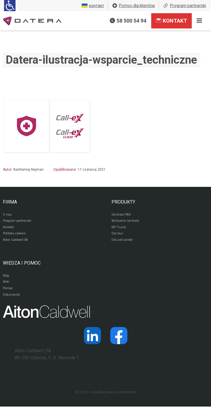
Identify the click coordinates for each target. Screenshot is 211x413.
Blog (6, 279)
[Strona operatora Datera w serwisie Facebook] (119, 342)
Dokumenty (12, 301)
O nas (8, 215)
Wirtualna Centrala (126, 222)
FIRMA (10, 202)
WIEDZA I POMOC (22, 266)
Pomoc (8, 294)
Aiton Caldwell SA (17, 243)
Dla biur (117, 236)
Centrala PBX (122, 215)
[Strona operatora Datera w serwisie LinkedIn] (92, 342)
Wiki (6, 287)
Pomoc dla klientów (133, 5)
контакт (93, 5)
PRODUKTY (123, 202)
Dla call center (123, 243)
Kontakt (171, 20)
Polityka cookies (16, 236)
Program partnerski (184, 5)
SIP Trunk (118, 229)
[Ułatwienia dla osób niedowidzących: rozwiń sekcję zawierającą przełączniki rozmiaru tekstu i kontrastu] (10, 5)
